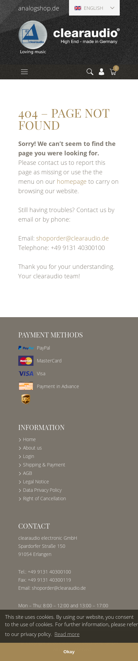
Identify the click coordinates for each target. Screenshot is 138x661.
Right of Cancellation (44, 498)
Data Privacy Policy (42, 490)
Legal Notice (36, 481)
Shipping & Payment (44, 464)
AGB (27, 473)
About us (32, 447)
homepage (72, 181)
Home (29, 439)
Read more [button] (66, 634)
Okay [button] (68, 651)
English (88, 8)
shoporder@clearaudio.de (72, 238)
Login (28, 456)
